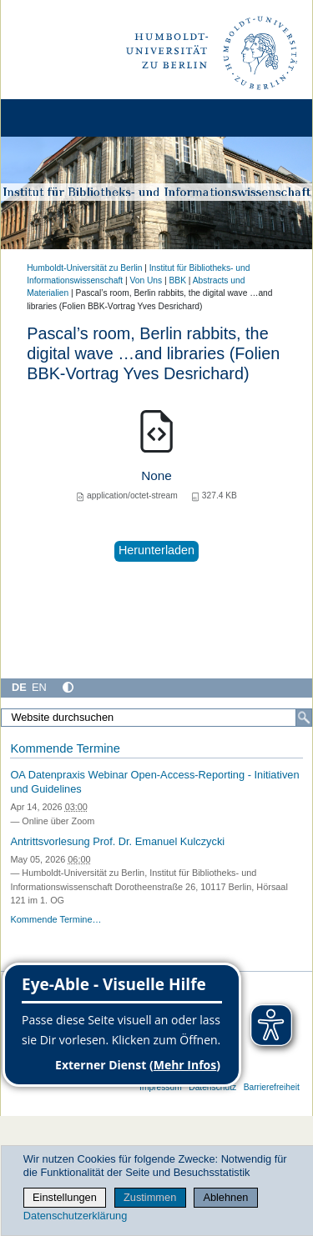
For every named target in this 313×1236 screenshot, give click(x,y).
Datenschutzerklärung (75, 1215)
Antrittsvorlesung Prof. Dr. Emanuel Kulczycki (117, 841)
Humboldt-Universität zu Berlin (84, 268)
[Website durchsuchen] (156, 717)
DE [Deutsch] (19, 687)
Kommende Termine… (55, 919)
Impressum (160, 1087)
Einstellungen (65, 1197)
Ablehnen (225, 1197)
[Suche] (303, 717)
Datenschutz (212, 1087)
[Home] (60, 118)
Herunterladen (156, 550)
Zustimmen (150, 1197)
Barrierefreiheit (272, 1087)
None (156, 475)
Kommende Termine (64, 748)
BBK (177, 280)
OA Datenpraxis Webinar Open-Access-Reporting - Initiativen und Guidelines (154, 781)
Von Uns (145, 280)
